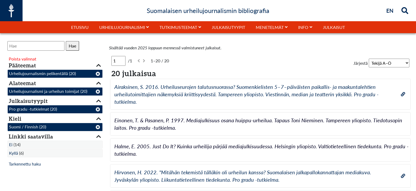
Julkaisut (334, 27)
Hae (72, 45)
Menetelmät (270, 27)
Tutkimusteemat (178, 27)
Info (303, 27)
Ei (10, 144)
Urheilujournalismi (122, 27)
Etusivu (80, 27)
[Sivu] (118, 61)
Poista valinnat (22, 58)
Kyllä (13, 152)
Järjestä (360, 63)
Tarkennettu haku (25, 163)
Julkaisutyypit (228, 27)
